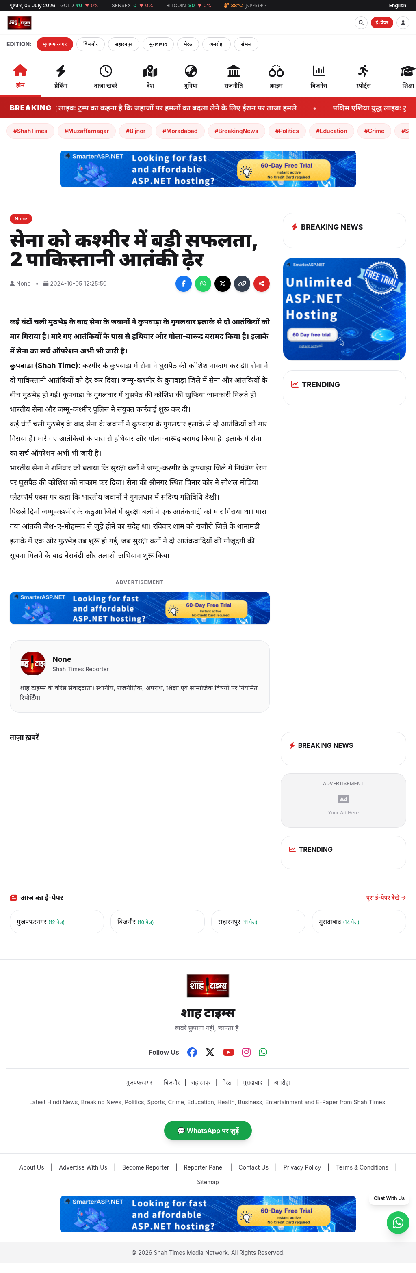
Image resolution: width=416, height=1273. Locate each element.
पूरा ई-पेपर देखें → (386, 897)
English (397, 5)
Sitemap (208, 1181)
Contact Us (253, 1167)
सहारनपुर (123, 44)
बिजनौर (90, 44)
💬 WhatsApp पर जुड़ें (208, 1131)
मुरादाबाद (158, 44)
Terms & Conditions (362, 1167)
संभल (246, 44)
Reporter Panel (204, 1167)
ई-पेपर (382, 22)
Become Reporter (145, 1167)
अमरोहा (216, 44)
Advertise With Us (83, 1167)
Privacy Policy (302, 1167)
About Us (31, 1167)
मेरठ (188, 44)
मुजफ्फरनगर (55, 44)
